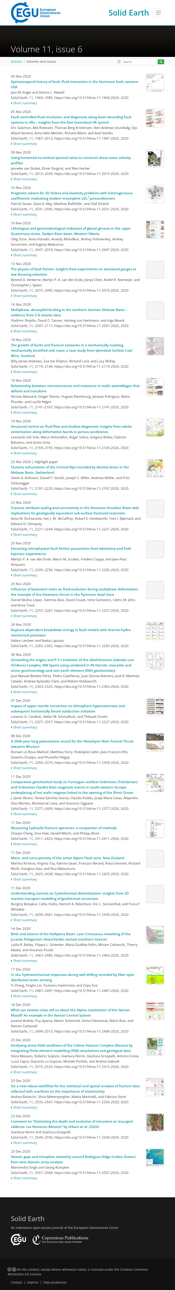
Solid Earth (129, 12)
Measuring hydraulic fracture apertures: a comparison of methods (64, 828)
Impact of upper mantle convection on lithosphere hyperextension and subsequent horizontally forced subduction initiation (68, 708)
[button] (119, 62)
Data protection (55, 1282)
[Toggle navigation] (158, 12)
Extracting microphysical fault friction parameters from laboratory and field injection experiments (71, 551)
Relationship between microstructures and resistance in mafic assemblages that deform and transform (75, 388)
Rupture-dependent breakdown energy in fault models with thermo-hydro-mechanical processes (71, 632)
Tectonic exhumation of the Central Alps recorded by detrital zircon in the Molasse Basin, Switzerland (70, 470)
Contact (16, 1282)
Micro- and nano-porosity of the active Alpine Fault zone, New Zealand (67, 858)
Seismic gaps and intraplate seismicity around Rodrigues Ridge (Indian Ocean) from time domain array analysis (73, 1159)
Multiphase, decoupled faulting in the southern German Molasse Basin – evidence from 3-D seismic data (69, 312)
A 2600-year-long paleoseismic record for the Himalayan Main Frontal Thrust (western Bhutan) (72, 744)
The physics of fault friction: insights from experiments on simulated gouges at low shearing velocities (73, 272)
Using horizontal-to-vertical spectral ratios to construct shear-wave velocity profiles (71, 160)
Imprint (32, 1282)
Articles (16, 62)
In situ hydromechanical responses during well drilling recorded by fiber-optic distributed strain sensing (72, 977)
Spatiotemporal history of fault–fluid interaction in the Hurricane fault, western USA (74, 84)
